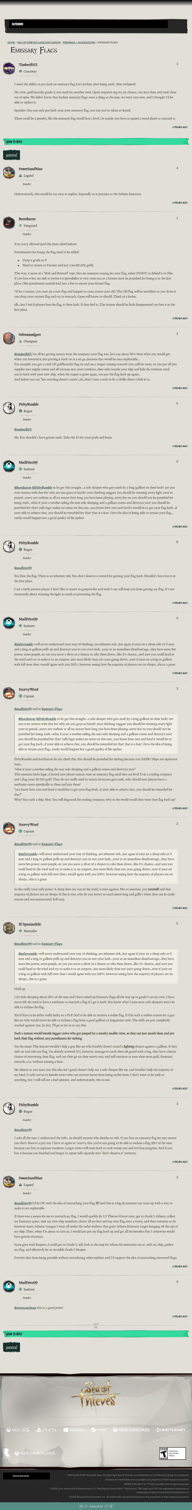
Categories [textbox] (17, 24)
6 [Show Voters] (177, 542)
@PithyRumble (42, 487)
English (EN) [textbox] (21, 1476)
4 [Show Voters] (177, 168)
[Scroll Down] (106, 1506)
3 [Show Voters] (177, 688)
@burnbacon (22, 487)
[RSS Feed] (5, 42)
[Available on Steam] (99, 1430)
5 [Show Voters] (177, 403)
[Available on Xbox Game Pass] (131, 1430)
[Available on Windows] (74, 1430)
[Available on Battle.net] (171, 1430)
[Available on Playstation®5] (46, 1430)
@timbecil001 (23, 354)
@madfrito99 (23, 568)
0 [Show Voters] (177, 461)
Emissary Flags (52, 709)
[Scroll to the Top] (81, 1506)
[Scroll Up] (86, 1506)
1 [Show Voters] (177, 63)
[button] (88, 24)
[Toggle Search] (16, 30)
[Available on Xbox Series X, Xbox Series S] (17, 1430)
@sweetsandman (25, 1308)
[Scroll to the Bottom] (111, 1506)
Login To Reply (14, 141)
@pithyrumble (23, 644)
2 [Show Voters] (177, 333)
